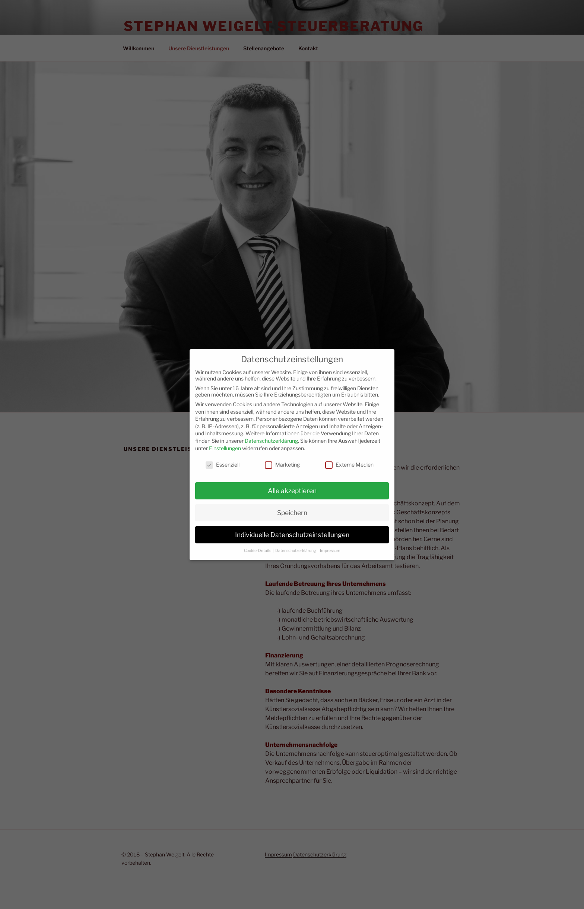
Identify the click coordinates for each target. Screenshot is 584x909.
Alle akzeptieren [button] (292, 485)
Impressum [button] (330, 544)
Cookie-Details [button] (258, 544)
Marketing (282, 458)
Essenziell (222, 458)
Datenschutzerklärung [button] (296, 544)
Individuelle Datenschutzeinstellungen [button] (292, 529)
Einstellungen (225, 442)
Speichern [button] (292, 507)
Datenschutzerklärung (271, 435)
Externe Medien (349, 458)
